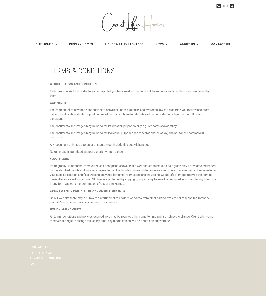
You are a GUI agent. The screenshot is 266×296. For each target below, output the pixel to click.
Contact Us (220, 44)
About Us (189, 44)
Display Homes (81, 44)
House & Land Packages (124, 44)
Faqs (33, 264)
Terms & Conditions (47, 258)
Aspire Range (41, 253)
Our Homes (46, 44)
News (162, 44)
